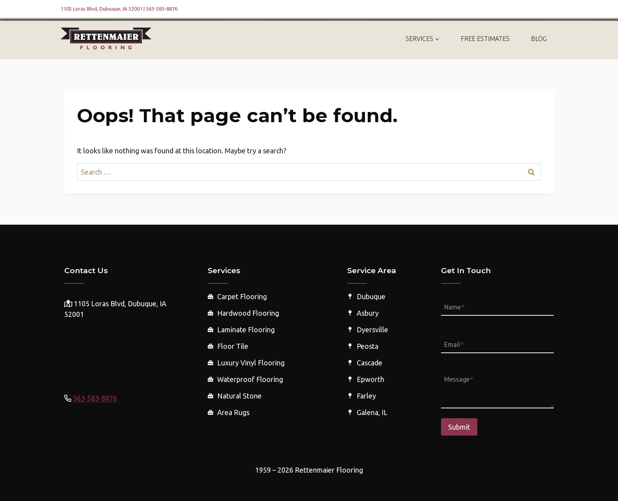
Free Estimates (485, 38)
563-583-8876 (94, 398)
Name (454, 307)
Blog (539, 38)
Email (454, 344)
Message (458, 379)
